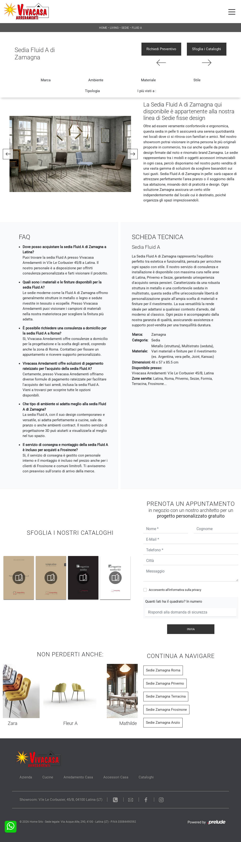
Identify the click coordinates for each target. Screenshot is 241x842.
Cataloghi (146, 777)
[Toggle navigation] (231, 11)
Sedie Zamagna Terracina (166, 696)
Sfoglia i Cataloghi (206, 49)
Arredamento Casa (78, 777)
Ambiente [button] (95, 80)
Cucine (47, 777)
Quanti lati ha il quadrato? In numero (173, 601)
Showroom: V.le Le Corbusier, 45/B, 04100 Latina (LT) (61, 799)
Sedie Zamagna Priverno (165, 683)
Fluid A (137, 27)
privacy (196, 590)
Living (114, 27)
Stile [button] (197, 80)
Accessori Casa (115, 777)
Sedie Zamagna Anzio (163, 722)
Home (103, 27)
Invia (191, 629)
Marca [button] (46, 80)
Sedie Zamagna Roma (163, 670)
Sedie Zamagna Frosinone (166, 709)
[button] (8, 154)
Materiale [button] (148, 80)
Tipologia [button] (92, 91)
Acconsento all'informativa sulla (175, 590)
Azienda (26, 777)
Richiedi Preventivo (161, 49)
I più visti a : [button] (146, 91)
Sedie (125, 27)
